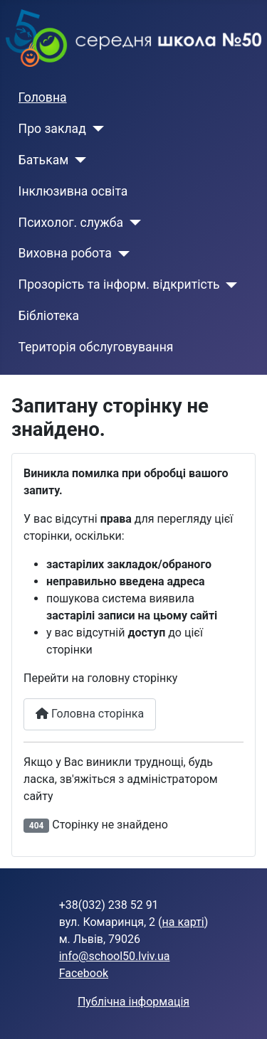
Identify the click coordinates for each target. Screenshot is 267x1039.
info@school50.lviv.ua (114, 956)
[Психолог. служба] (132, 222)
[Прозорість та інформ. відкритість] (229, 285)
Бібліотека (49, 316)
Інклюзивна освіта (73, 191)
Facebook (83, 973)
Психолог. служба (71, 222)
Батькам (44, 160)
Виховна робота (65, 253)
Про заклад (52, 129)
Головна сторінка (90, 713)
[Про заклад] (95, 129)
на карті (183, 922)
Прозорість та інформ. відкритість (119, 284)
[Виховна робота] (121, 254)
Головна (43, 97)
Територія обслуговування (96, 347)
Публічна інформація (133, 1001)
